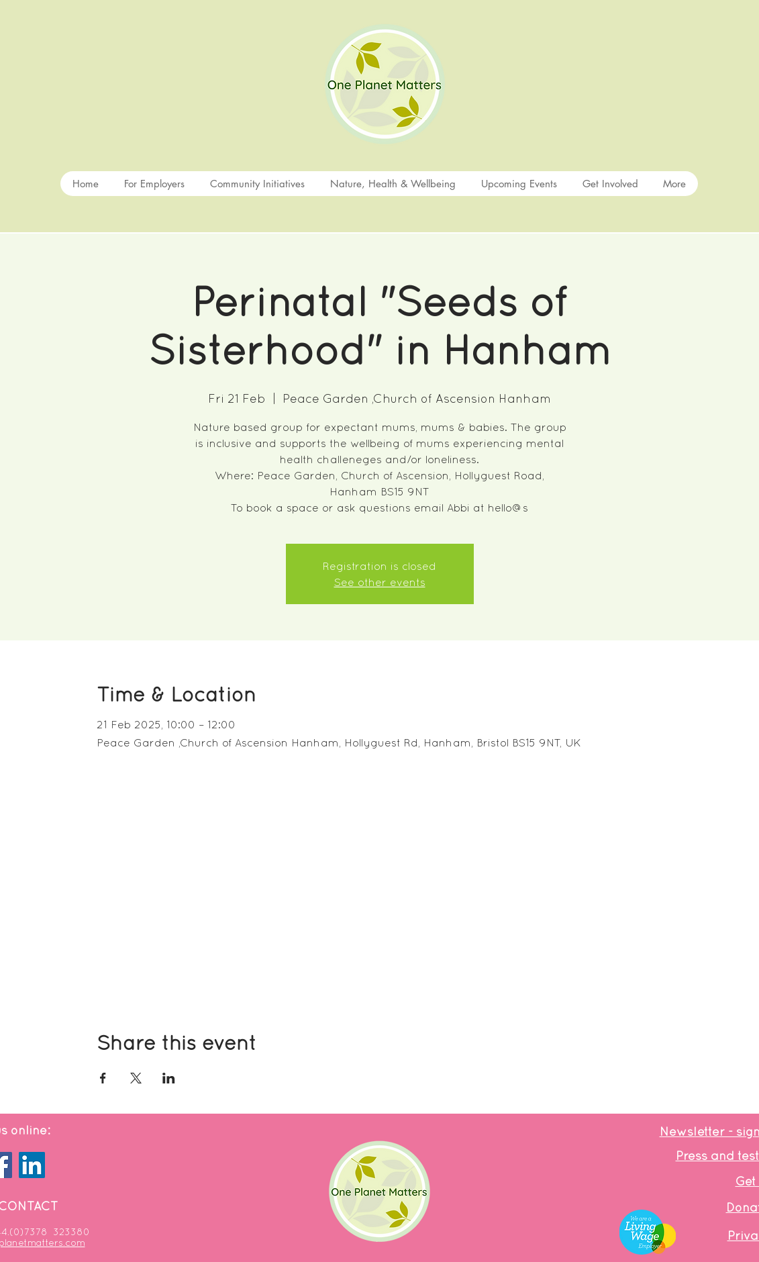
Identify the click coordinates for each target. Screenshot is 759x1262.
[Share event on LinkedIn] (168, 1078)
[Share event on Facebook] (103, 1078)
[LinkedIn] (32, 1165)
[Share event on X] (136, 1078)
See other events (379, 582)
